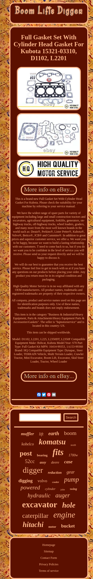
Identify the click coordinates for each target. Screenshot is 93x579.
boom (70, 433)
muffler (27, 433)
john (63, 489)
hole (68, 505)
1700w (73, 455)
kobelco (28, 444)
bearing (42, 455)
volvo (42, 480)
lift (41, 434)
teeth (73, 444)
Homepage (48, 545)
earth (53, 433)
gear (70, 472)
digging (26, 480)
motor (52, 526)
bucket (68, 525)
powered (30, 487)
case (68, 461)
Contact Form (48, 558)
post (26, 453)
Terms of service (49, 571)
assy (43, 462)
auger (62, 495)
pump (71, 479)
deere (55, 462)
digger (33, 470)
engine (64, 514)
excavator (39, 504)
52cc (30, 461)
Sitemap (49, 551)
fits (58, 452)
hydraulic (39, 495)
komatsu (52, 441)
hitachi (33, 524)
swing (73, 489)
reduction (55, 472)
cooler (55, 481)
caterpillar (35, 515)
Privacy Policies (49, 564)
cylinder (50, 489)
